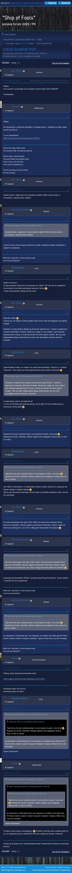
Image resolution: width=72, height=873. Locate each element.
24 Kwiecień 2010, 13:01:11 (12, 549)
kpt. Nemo (16, 70)
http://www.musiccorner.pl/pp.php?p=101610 (21, 138)
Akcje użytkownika (60, 63)
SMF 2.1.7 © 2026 (7, 867)
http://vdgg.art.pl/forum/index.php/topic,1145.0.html (24, 679)
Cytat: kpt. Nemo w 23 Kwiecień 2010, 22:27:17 (25, 226)
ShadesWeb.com (20, 870)
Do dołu (5, 63)
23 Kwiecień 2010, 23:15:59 (12, 362)
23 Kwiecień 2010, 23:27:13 (12, 461)
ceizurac (15, 106)
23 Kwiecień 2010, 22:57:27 (12, 312)
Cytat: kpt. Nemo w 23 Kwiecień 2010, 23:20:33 (25, 467)
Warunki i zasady (56, 867)
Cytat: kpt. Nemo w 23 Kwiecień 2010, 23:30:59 (25, 556)
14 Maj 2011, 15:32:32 (10, 708)
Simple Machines (20, 867)
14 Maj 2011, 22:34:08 (10, 773)
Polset (14, 763)
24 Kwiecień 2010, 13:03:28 (12, 610)
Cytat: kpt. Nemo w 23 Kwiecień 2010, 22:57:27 (25, 376)
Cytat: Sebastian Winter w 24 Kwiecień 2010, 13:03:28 (27, 715)
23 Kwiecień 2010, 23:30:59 (12, 516)
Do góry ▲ (67, 867)
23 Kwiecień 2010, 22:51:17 (12, 277)
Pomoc (47, 867)
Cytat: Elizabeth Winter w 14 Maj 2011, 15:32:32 (25, 779)
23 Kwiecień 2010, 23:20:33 (12, 428)
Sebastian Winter (20, 209)
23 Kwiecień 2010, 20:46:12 (12, 80)
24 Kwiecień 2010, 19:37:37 (12, 668)
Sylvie (31, 44)
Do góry (5, 851)
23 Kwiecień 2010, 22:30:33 (12, 219)
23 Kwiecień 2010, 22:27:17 (12, 189)
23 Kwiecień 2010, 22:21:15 (12, 116)
